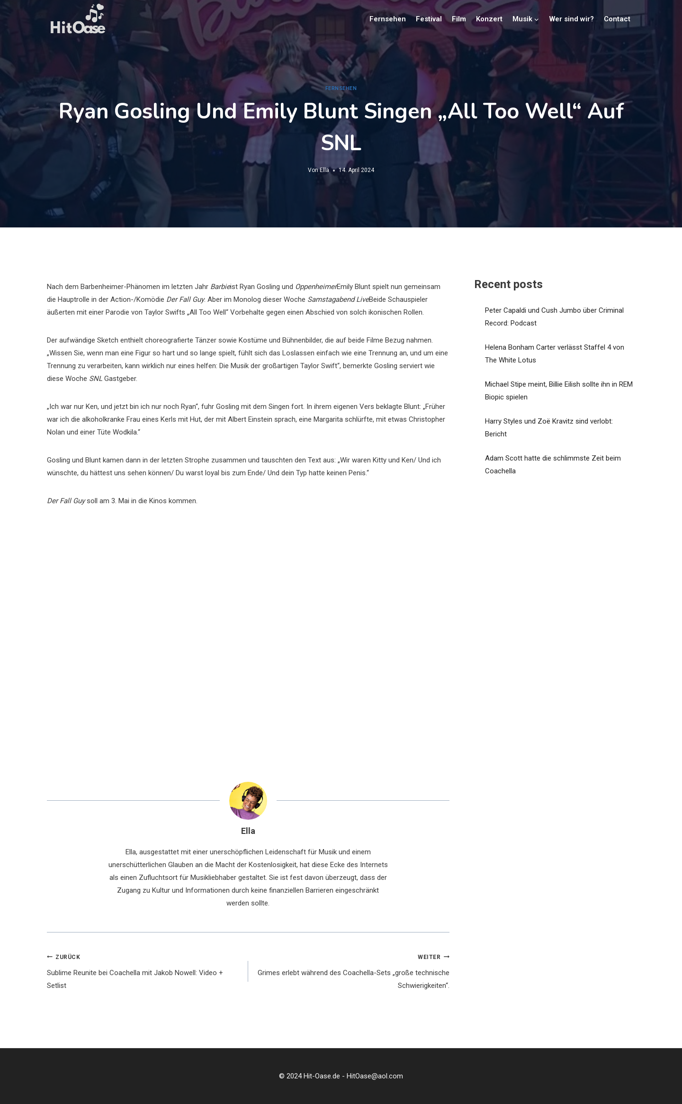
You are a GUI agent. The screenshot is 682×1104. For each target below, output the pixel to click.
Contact (617, 19)
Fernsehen (387, 19)
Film (459, 19)
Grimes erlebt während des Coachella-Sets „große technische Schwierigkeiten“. (352, 970)
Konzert (489, 19)
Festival (429, 19)
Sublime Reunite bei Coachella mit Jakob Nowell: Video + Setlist (144, 970)
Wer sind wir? (571, 19)
